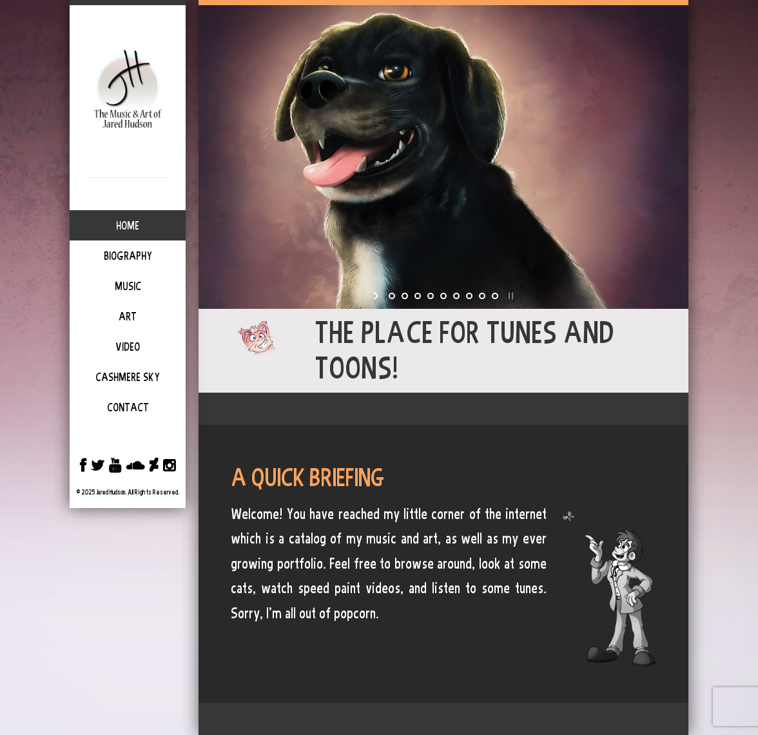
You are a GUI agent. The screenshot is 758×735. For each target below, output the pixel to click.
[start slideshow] (377, 295)
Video (127, 346)
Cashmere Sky (127, 377)
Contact (128, 407)
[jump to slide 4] (430, 295)
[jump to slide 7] (469, 295)
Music (128, 286)
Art (128, 316)
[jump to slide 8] (482, 295)
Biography (128, 256)
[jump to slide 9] (495, 295)
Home (127, 225)
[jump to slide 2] (404, 295)
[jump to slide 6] (456, 295)
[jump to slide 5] (443, 295)
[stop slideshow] (509, 295)
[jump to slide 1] (391, 295)
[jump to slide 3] (417, 295)
